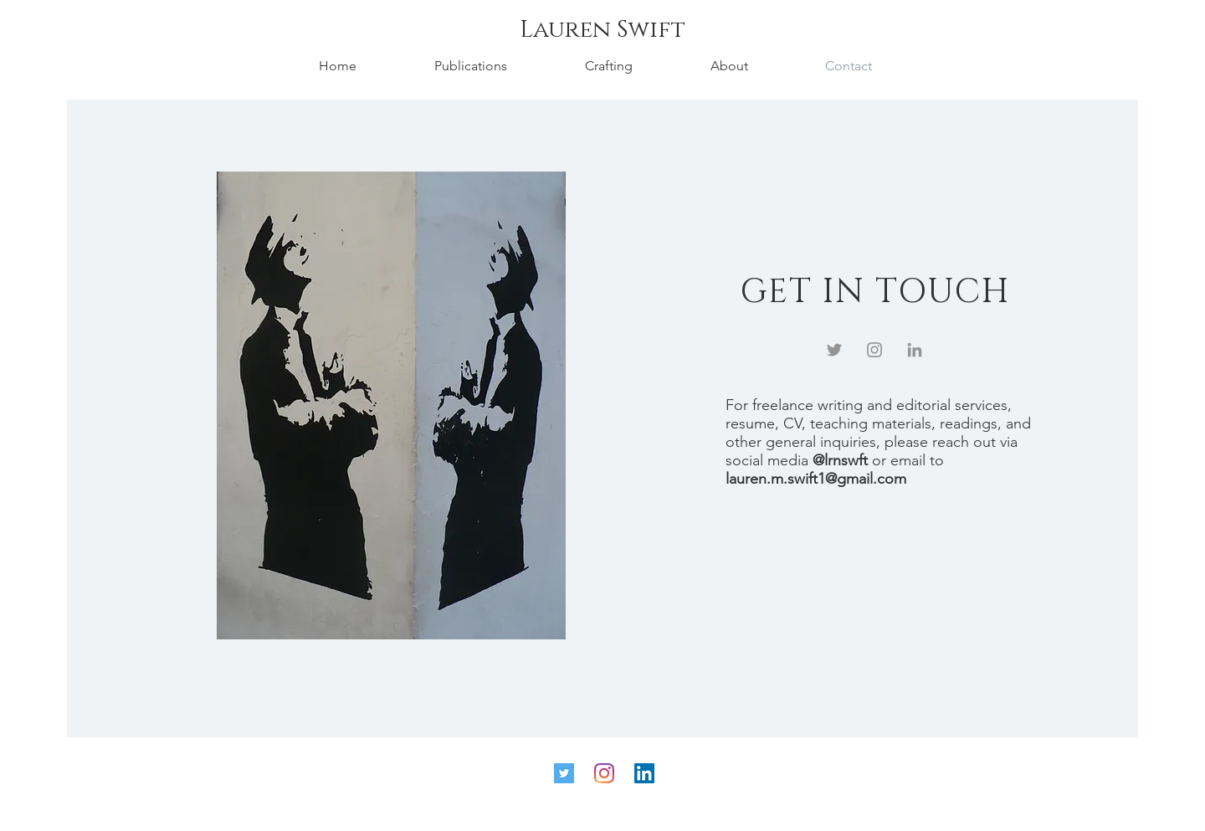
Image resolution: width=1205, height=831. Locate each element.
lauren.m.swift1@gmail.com (816, 478)
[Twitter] (834, 350)
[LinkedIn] (915, 350)
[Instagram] (874, 350)
